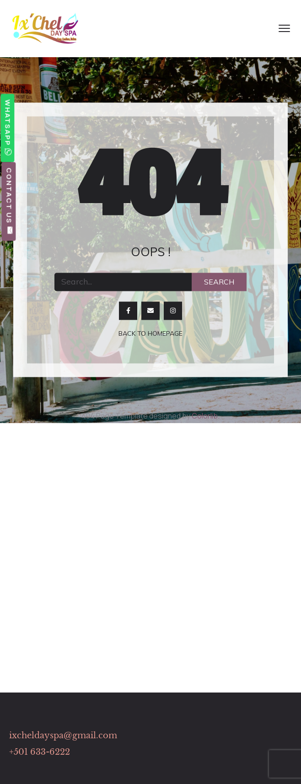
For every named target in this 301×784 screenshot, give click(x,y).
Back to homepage (150, 333)
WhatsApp (7, 127)
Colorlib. (206, 416)
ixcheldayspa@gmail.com (63, 735)
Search (219, 281)
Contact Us (8, 201)
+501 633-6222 (39, 752)
